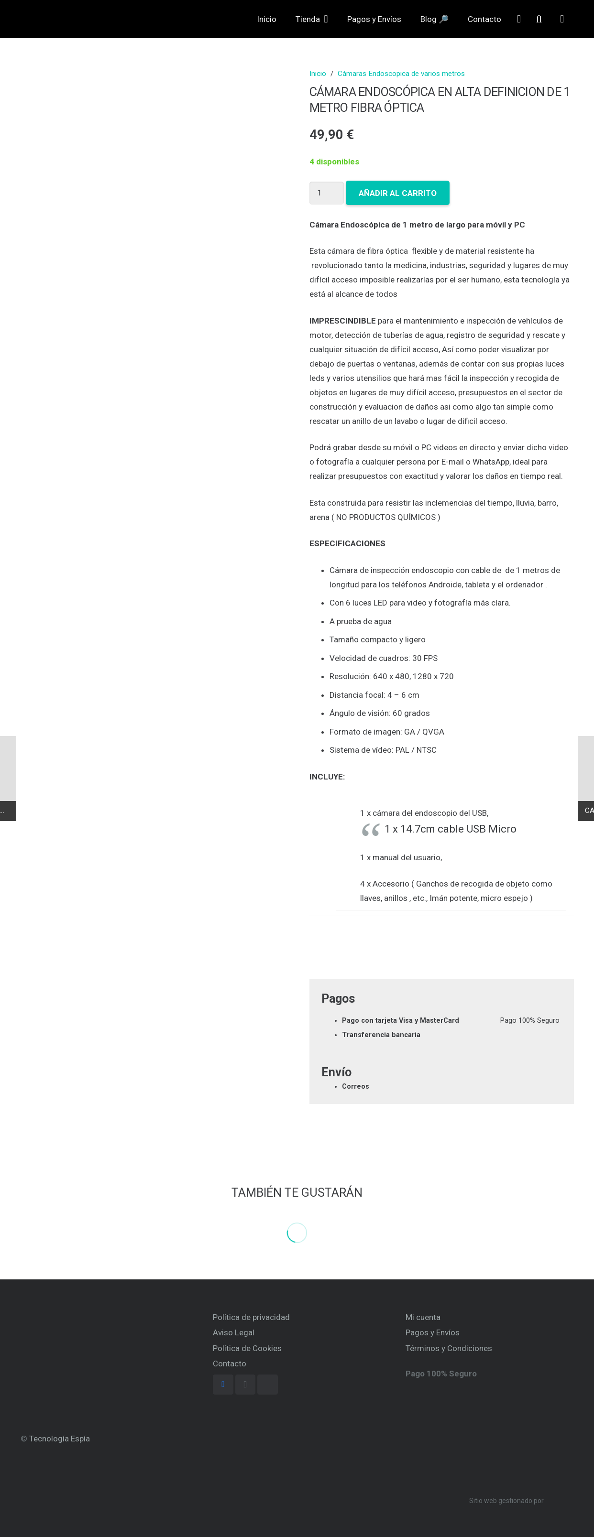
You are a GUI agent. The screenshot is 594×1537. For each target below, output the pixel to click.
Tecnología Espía (59, 1438)
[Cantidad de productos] (327, 193)
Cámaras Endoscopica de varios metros (401, 73)
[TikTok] (267, 1385)
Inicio (317, 73)
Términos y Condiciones (449, 1348)
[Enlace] (60, 26)
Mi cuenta (423, 1317)
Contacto (229, 1363)
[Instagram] (245, 1385)
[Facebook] (223, 1385)
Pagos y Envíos (433, 1332)
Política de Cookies (247, 1348)
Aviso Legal (233, 1332)
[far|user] (519, 26)
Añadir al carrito (400, 193)
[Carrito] (561, 26)
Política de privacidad (251, 1317)
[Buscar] (539, 26)
